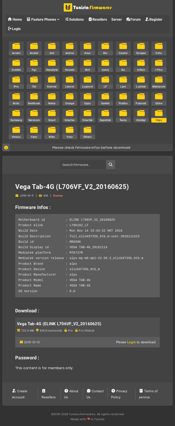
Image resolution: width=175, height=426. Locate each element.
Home (15, 19)
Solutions (74, 19)
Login (14, 28)
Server (116, 19)
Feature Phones (43, 19)
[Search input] (83, 164)
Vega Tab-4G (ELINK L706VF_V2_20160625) (59, 324)
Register (153, 19)
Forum (133, 19)
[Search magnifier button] (110, 164)
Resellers (97, 19)
